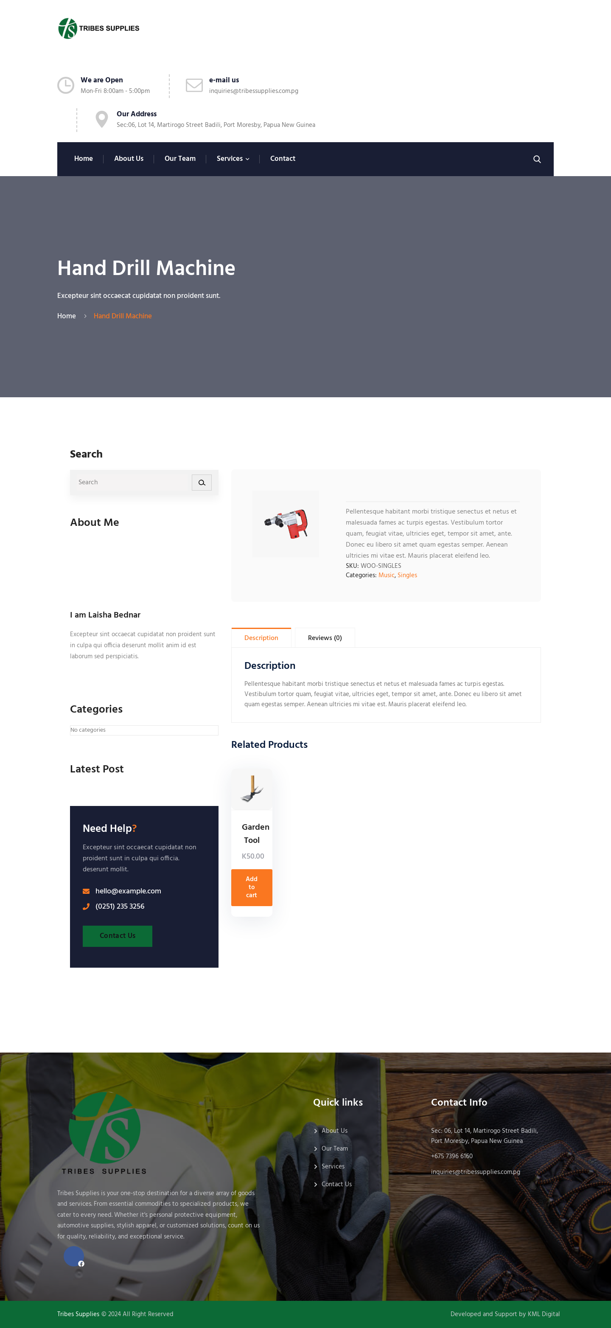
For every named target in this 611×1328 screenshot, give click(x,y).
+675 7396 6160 (452, 1156)
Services (230, 159)
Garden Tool (255, 834)
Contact (282, 159)
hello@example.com (128, 892)
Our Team (180, 159)
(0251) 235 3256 (120, 907)
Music (386, 575)
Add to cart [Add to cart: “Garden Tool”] (252, 887)
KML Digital (544, 1314)
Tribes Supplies (78, 1314)
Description (261, 638)
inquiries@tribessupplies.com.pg (253, 91)
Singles (407, 575)
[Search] (202, 482)
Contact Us (117, 936)
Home (83, 159)
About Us (128, 159)
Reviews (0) (325, 638)
